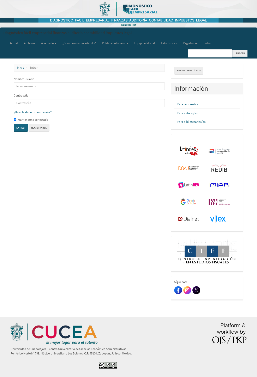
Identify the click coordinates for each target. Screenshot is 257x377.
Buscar (240, 53)
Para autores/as (187, 113)
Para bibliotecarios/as (191, 122)
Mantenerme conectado (31, 120)
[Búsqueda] (210, 53)
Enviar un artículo (189, 70)
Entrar (208, 43)
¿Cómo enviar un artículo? (79, 43)
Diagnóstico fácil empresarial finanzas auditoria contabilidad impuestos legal (67, 32)
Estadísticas (169, 43)
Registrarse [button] (39, 127)
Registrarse (190, 43)
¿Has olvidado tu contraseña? (33, 112)
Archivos (29, 43)
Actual (14, 43)
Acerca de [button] (48, 43)
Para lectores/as (187, 104)
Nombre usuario (24, 79)
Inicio (20, 67)
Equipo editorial (144, 43)
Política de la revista (115, 43)
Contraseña (21, 95)
